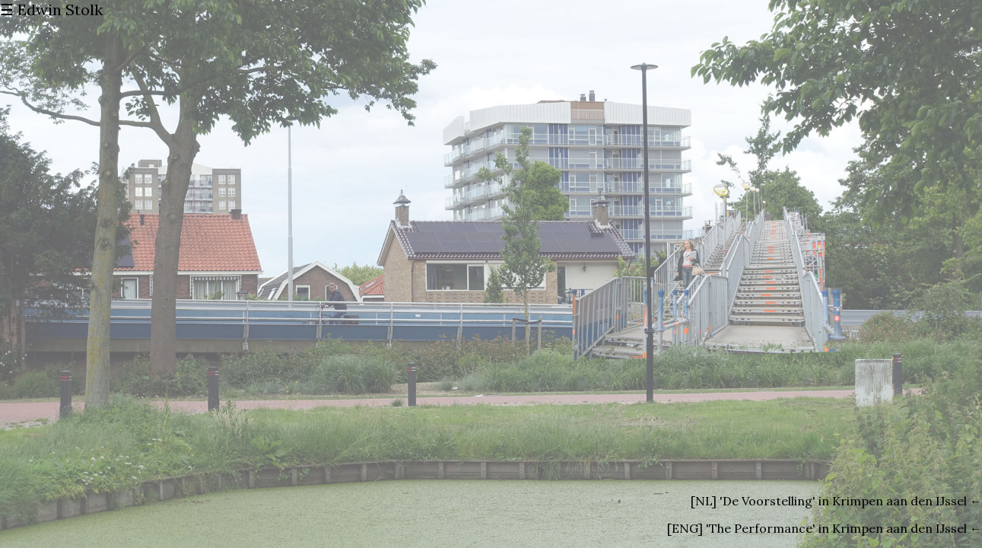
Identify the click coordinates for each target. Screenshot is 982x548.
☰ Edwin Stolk (51, 9)
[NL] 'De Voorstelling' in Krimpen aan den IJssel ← (836, 500)
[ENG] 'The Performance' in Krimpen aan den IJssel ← (824, 528)
